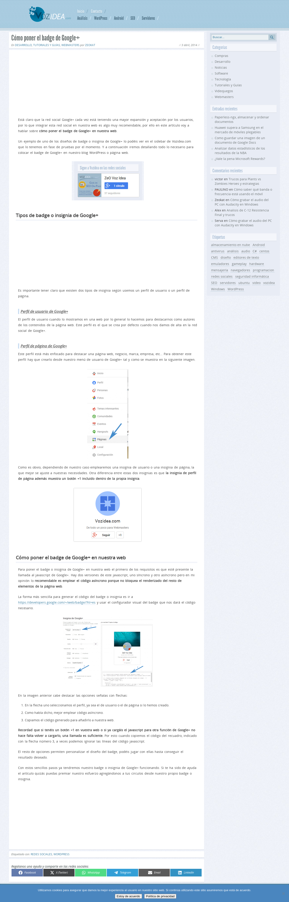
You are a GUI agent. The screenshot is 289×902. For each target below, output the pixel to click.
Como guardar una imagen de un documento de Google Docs (240, 140)
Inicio (80, 11)
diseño (226, 257)
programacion (263, 270)
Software (221, 73)
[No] (283, 893)
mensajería (219, 270)
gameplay (239, 264)
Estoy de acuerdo (128, 896)
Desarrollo (23, 45)
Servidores (148, 18)
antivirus (217, 251)
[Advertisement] (106, 82)
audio (245, 251)
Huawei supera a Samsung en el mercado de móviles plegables (239, 129)
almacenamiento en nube (230, 245)
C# (255, 251)
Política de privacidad (160, 896)
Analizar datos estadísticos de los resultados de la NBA (240, 150)
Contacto (96, 11)
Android (119, 18)
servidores (228, 283)
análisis (233, 251)
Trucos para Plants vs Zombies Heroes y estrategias (238, 181)
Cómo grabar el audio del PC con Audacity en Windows (242, 202)
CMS (214, 257)
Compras (221, 56)
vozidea (269, 283)
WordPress (100, 18)
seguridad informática (252, 276)
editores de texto (246, 257)
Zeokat (90, 45)
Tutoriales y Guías (46, 45)
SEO (133, 18)
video (256, 283)
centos (264, 251)
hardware (256, 264)
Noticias (221, 67)
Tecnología (223, 79)
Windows (218, 289)
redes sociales (41, 854)
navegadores (240, 270)
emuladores (220, 264)
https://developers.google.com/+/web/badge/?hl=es (57, 602)
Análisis (82, 18)
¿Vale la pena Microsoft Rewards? (240, 159)
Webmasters (70, 45)
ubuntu (244, 283)
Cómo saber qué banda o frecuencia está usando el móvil (243, 191)
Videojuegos (224, 91)
